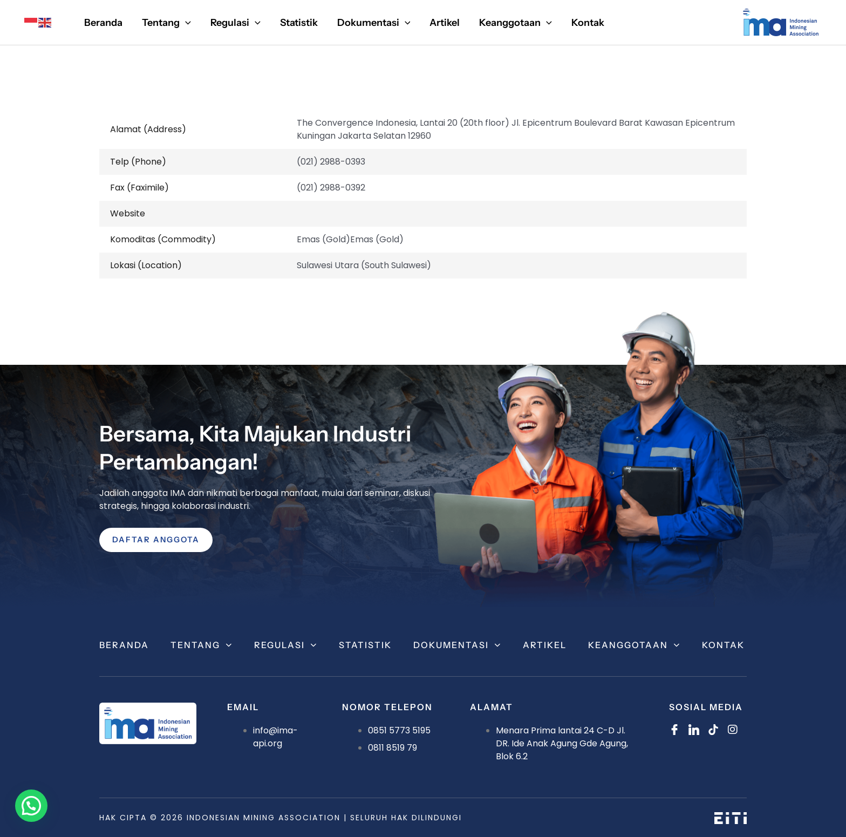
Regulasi (285, 644)
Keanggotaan (634, 644)
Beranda (124, 644)
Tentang (201, 644)
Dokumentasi (457, 644)
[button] (33, 805)
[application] (185, 22)
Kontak (723, 644)
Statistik (365, 644)
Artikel (545, 644)
